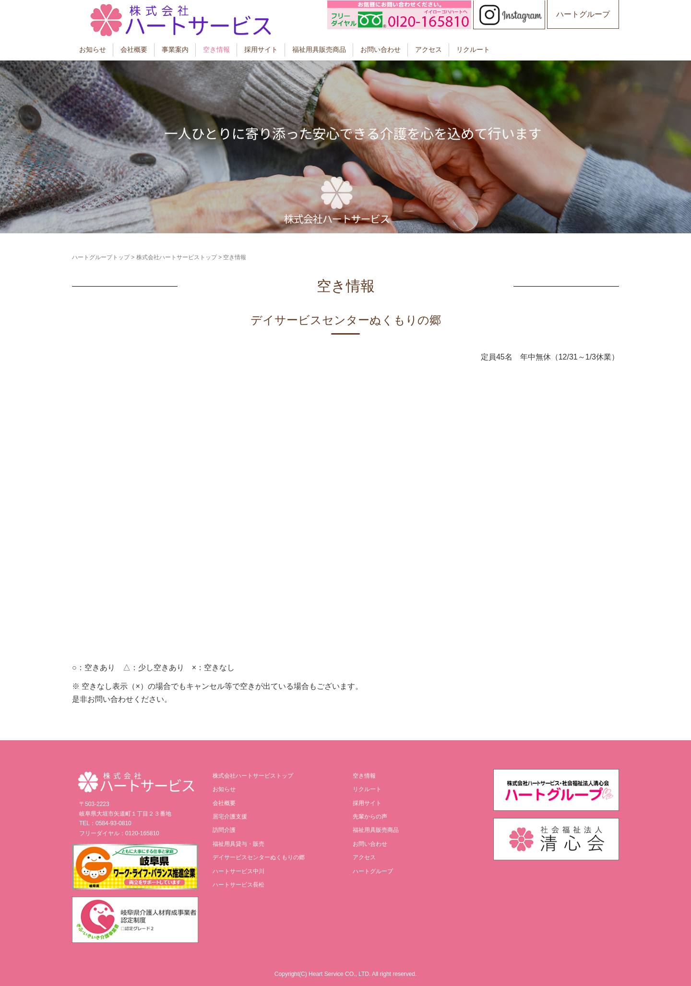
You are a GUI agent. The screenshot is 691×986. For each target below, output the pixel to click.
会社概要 (133, 49)
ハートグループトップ (101, 257)
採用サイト (261, 49)
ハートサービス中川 (238, 871)
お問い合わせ (380, 49)
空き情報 (216, 49)
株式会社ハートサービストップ (176, 257)
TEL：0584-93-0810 (105, 823)
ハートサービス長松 (238, 884)
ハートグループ (583, 14)
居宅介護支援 (230, 816)
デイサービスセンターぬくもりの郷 (259, 857)
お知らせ (92, 49)
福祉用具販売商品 (319, 49)
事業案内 (175, 49)
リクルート (473, 49)
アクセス (428, 49)
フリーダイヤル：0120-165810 (119, 833)
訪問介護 (224, 830)
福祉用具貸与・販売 (238, 844)
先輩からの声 (370, 816)
